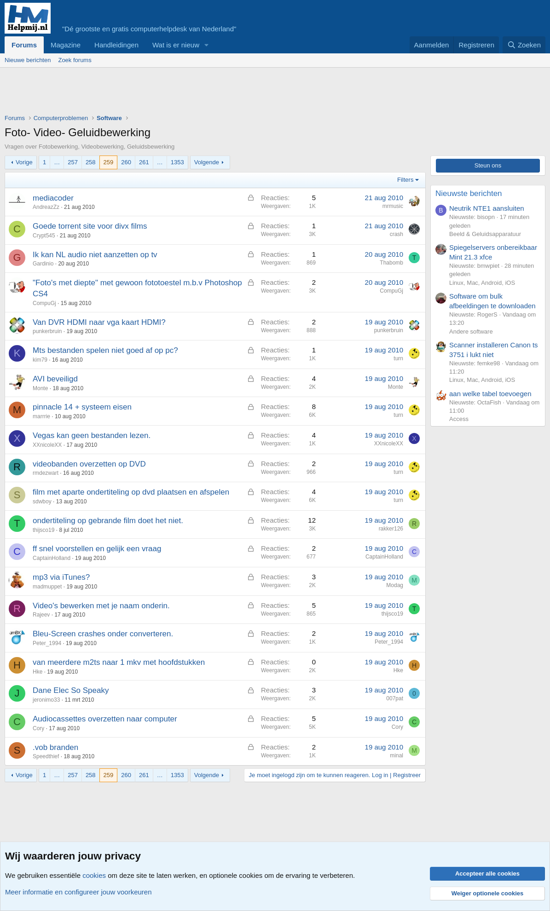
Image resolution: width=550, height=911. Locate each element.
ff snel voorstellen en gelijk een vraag (97, 548)
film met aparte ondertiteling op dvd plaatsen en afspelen (131, 492)
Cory (38, 728)
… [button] (57, 162)
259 (109, 162)
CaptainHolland (51, 558)
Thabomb (391, 262)
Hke (37, 672)
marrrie (41, 416)
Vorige (24, 162)
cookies (94, 875)
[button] (206, 44)
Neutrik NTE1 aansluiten (486, 208)
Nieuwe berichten (28, 60)
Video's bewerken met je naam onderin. (101, 605)
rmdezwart (45, 473)
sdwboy (42, 501)
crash (396, 234)
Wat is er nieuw (175, 45)
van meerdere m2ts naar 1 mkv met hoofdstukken (119, 662)
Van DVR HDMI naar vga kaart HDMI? (99, 322)
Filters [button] (405, 179)
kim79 (40, 360)
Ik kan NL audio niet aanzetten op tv (95, 254)
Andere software (471, 331)
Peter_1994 (47, 643)
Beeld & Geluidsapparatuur (485, 234)
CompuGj (44, 303)
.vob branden (55, 747)
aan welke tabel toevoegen (490, 394)
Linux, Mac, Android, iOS (482, 282)
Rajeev (41, 614)
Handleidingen (116, 45)
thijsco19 (43, 530)
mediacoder (53, 198)
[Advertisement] (172, 93)
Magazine (66, 45)
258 (91, 162)
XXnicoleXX (47, 445)
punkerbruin (47, 331)
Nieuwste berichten (468, 193)
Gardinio (43, 263)
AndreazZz (46, 207)
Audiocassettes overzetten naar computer (105, 719)
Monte (40, 388)
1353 (177, 162)
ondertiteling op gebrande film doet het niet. (108, 520)
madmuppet (47, 586)
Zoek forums (74, 60)
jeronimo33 (46, 700)
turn (398, 358)
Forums (24, 45)
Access (459, 418)
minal (396, 755)
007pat (394, 698)
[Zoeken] (524, 44)
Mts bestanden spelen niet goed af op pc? (105, 350)
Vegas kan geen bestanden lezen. (92, 435)
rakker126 (391, 528)
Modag (394, 585)
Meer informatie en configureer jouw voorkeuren (78, 892)
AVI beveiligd (55, 379)
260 (126, 162)
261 (144, 162)
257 (73, 162)
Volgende (206, 162)
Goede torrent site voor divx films (90, 226)
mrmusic (392, 206)
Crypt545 (44, 235)
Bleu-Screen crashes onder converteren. (103, 633)
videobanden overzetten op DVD (89, 464)
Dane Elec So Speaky (71, 690)
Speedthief (46, 756)
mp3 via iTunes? (61, 577)
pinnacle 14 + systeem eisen (82, 407)
